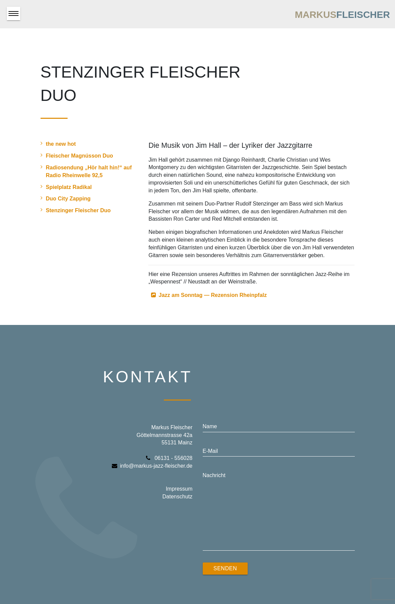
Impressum (179, 489)
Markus (342, 14)
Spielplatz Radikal (66, 187)
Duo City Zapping (66, 198)
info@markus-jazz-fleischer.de (152, 466)
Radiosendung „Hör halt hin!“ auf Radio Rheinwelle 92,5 (86, 171)
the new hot (58, 143)
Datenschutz (178, 496)
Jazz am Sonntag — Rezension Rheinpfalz (212, 295)
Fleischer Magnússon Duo (77, 155)
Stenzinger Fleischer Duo (76, 210)
